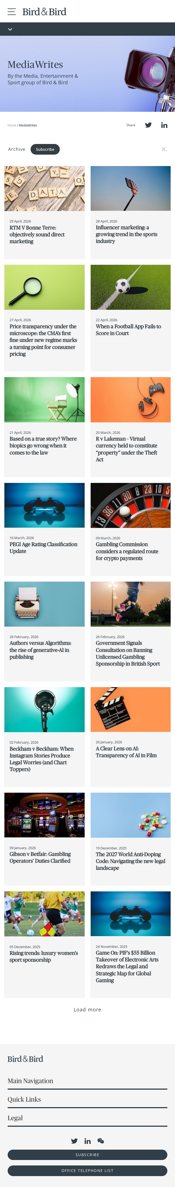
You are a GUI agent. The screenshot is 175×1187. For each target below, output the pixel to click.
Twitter (148, 125)
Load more (87, 1009)
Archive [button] (16, 149)
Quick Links (24, 1099)
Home (12, 125)
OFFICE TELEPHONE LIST (87, 1170)
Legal (15, 1118)
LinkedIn (164, 125)
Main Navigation (30, 1080)
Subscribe (45, 149)
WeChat (100, 1141)
